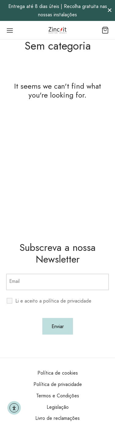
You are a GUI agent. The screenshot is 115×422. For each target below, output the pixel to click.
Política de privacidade (57, 384)
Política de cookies (57, 372)
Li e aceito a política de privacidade (53, 301)
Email (14, 281)
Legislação (58, 407)
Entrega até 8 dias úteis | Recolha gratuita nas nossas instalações (57, 10)
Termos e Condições (57, 395)
